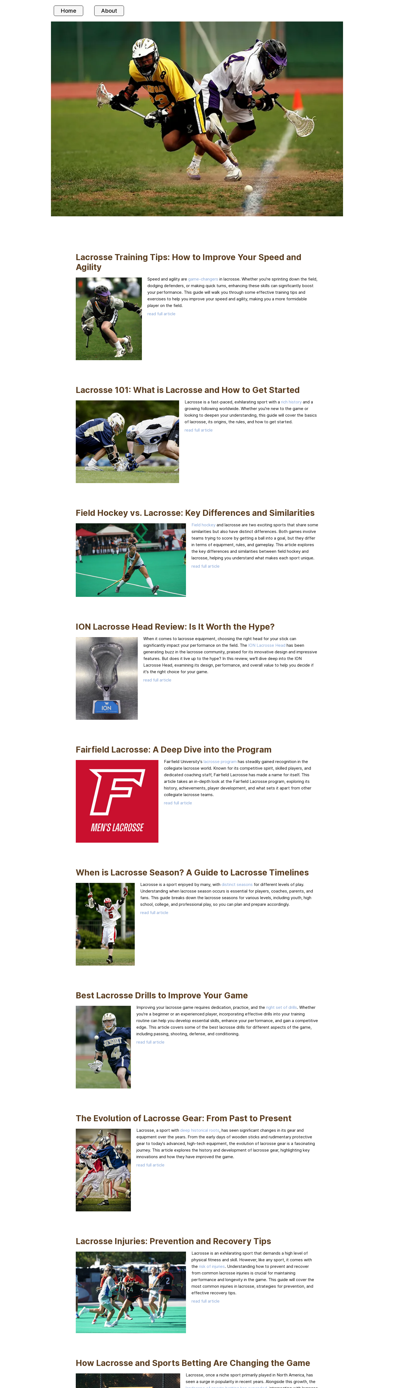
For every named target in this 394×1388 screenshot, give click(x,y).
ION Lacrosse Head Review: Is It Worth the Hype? (175, 627)
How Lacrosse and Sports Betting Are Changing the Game (193, 1363)
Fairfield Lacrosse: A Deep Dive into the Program (174, 749)
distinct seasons (237, 884)
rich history (291, 402)
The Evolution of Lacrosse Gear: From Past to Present (184, 1118)
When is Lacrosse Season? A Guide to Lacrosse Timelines (192, 872)
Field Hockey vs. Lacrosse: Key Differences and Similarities (195, 513)
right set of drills (281, 1007)
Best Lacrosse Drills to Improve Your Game (162, 995)
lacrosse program (220, 761)
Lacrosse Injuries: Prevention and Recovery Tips (173, 1241)
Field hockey (203, 524)
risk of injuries (212, 1266)
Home (68, 10)
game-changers (203, 279)
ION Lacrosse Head (266, 645)
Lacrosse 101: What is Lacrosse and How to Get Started (188, 390)
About (109, 10)
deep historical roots (199, 1130)
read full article (161, 313)
